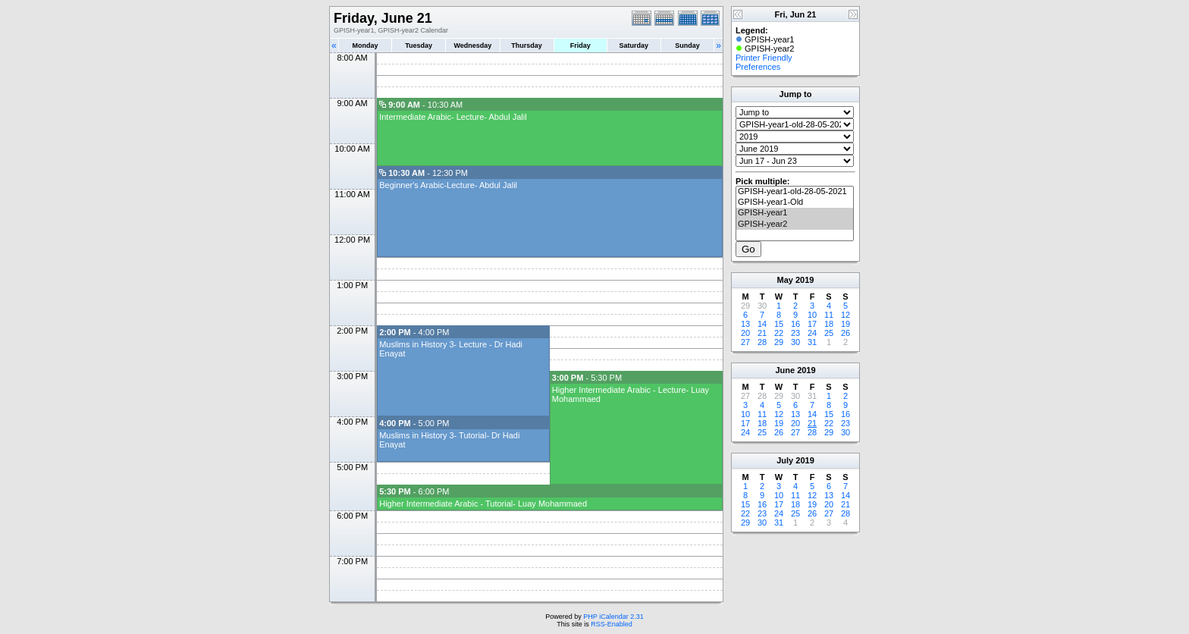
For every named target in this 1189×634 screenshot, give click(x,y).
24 (812, 332)
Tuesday (418, 45)
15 (778, 323)
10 (812, 314)
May (785, 279)
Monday (365, 45)
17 (812, 323)
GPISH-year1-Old (794, 202)
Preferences (758, 66)
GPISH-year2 (794, 224)
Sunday (687, 45)
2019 (804, 279)
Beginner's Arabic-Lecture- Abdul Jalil (448, 185)
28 (762, 342)
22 (778, 332)
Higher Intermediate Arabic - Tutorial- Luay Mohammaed (483, 503)
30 (795, 342)
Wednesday (472, 45)
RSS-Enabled (611, 624)
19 (845, 323)
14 (762, 323)
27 (745, 342)
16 (795, 323)
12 (845, 314)
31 (812, 342)
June (785, 370)
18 (828, 323)
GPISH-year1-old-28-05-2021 (794, 192)
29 (778, 342)
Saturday (634, 45)
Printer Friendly (764, 57)
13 (745, 323)
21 (762, 332)
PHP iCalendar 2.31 (613, 616)
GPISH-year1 (794, 213)
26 (845, 332)
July (784, 460)
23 (795, 332)
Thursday (526, 45)
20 (745, 332)
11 (828, 314)
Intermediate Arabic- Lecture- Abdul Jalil (452, 116)
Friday (580, 45)
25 (828, 332)
